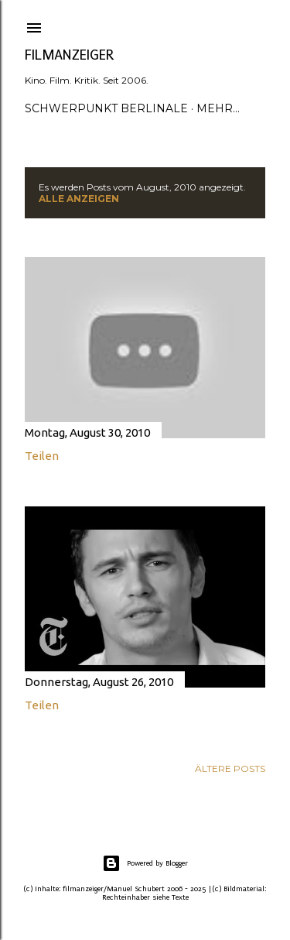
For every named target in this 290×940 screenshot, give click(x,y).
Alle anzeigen (79, 198)
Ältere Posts (230, 768)
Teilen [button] (42, 455)
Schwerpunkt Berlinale (106, 108)
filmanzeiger (69, 54)
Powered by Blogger (145, 863)
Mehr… (218, 108)
